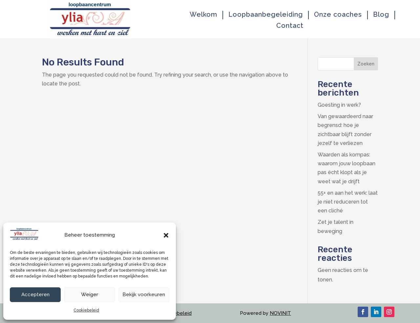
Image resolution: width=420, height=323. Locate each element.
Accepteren (35, 294)
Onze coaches (338, 14)
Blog (381, 14)
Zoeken (365, 63)
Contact (290, 25)
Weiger (89, 294)
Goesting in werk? (339, 105)
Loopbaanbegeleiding (265, 14)
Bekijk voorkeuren (143, 294)
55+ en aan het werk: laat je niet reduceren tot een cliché (348, 202)
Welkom (203, 14)
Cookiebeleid (86, 310)
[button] (166, 235)
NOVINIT (280, 313)
